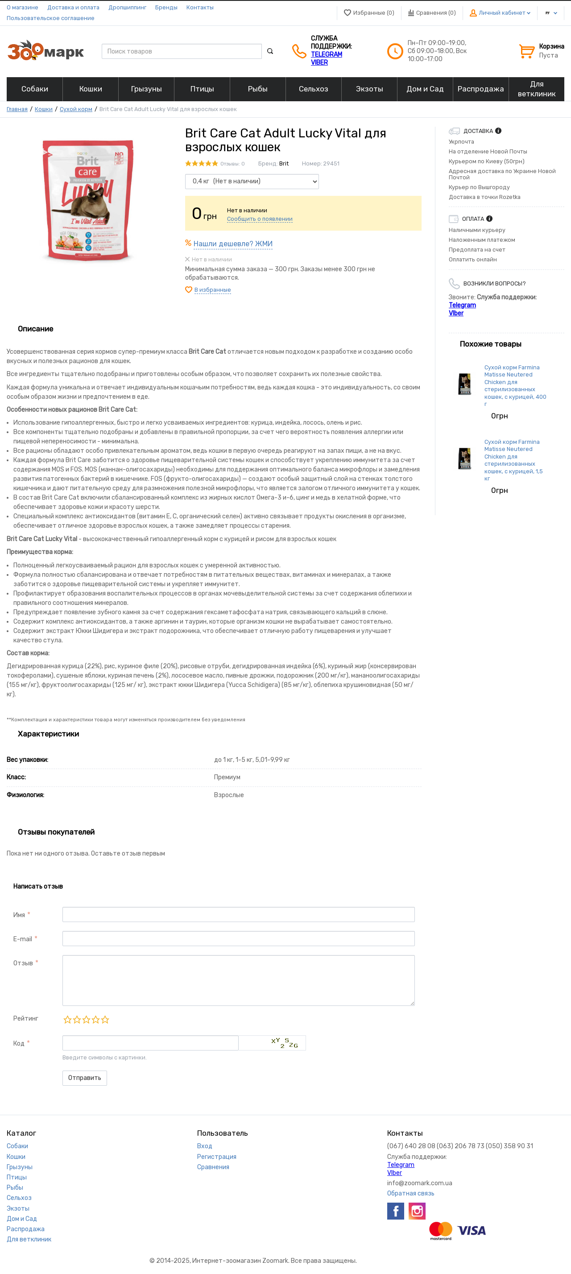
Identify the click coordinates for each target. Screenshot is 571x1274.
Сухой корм (76, 109)
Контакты (200, 7)
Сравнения (213, 1167)
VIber (319, 62)
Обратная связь (410, 1193)
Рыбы (15, 1187)
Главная (17, 109)
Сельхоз (19, 1198)
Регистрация (216, 1157)
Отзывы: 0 (232, 164)
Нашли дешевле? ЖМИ (233, 244)
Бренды (166, 7)
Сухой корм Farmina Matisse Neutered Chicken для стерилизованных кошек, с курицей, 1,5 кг (513, 460)
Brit (284, 163)
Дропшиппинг (127, 7)
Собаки (17, 1146)
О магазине (22, 7)
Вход (204, 1146)
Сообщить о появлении (260, 218)
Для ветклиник (29, 1239)
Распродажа (26, 1229)
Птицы (17, 1177)
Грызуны (20, 1167)
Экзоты (18, 1208)
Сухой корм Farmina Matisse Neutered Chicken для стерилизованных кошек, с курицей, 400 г (515, 385)
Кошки (44, 109)
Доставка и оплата (73, 7)
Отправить (84, 1078)
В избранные (212, 289)
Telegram (326, 54)
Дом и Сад (22, 1219)
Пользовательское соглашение (51, 18)
